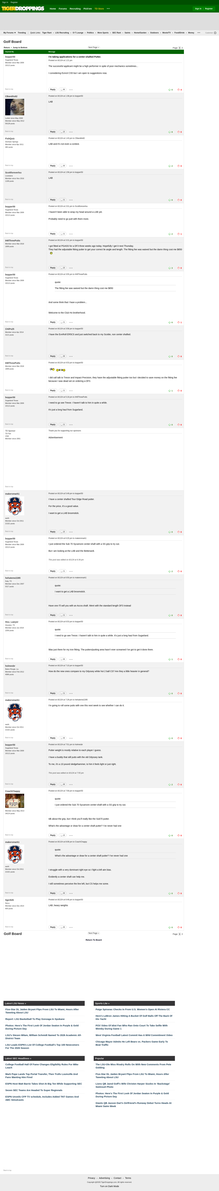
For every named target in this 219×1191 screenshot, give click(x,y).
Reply (52, 89)
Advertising (104, 1178)
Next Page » (93, 47)
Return (7, 48)
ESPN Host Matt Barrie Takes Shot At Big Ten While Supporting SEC (43, 1083)
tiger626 (9, 900)
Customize (209, 33)
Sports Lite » (102, 1003)
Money (191, 33)
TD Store (99, 8)
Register (14, 2)
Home (53, 8)
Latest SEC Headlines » (18, 1058)
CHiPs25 (9, 329)
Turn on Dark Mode (109, 1186)
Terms (128, 1178)
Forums (63, 8)
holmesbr (10, 666)
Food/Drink (179, 33)
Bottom (24, 48)
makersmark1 (12, 494)
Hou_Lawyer (11, 622)
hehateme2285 (13, 578)
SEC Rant (116, 33)
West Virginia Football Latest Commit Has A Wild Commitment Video (134, 1035)
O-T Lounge (78, 33)
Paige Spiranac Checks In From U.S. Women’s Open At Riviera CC (133, 1009)
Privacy (91, 1178)
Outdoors (154, 33)
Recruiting (75, 8)
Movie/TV (166, 33)
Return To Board (94, 940)
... (108, 8)
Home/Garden (140, 33)
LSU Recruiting (62, 33)
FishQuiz (10, 138)
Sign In (5, 2)
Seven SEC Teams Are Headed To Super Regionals (33, 1090)
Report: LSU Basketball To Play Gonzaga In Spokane (35, 1019)
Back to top (9, 89)
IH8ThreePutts (12, 240)
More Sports (103, 33)
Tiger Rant (47, 33)
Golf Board (12, 42)
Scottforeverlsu (13, 172)
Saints (127, 33)
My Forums (9, 33)
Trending (22, 33)
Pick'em (87, 8)
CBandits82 (11, 96)
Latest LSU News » (15, 1003)
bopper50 (10, 57)
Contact (117, 1178)
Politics (90, 33)
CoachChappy (12, 791)
